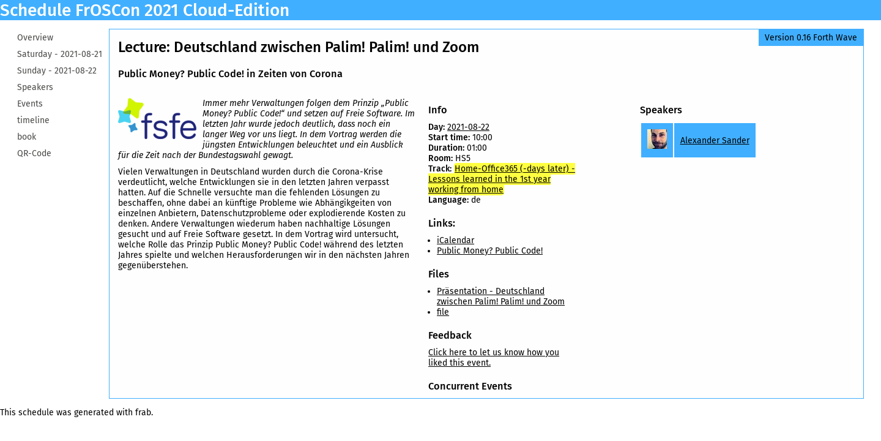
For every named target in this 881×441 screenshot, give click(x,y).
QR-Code (34, 153)
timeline (33, 120)
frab (143, 412)
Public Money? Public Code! (490, 251)
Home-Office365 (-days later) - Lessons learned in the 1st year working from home (501, 179)
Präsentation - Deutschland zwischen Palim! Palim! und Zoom (501, 296)
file (443, 312)
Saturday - (59, 54)
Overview (35, 37)
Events (30, 104)
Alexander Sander (714, 140)
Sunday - (57, 71)
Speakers (35, 87)
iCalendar (455, 240)
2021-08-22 (468, 127)
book (26, 137)
